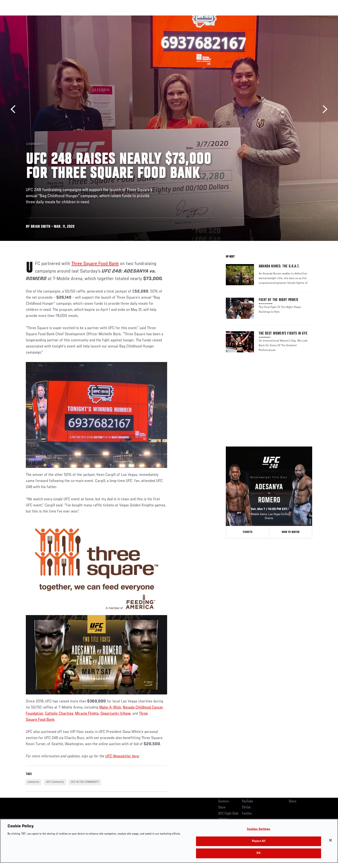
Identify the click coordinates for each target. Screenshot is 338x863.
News (79, 18)
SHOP (302, 18)
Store (222, 807)
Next (323, 109)
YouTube (247, 801)
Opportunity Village (115, 714)
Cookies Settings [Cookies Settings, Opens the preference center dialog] (258, 829)
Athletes (61, 18)
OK (258, 853)
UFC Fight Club (228, 814)
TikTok (246, 807)
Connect (239, 18)
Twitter (247, 814)
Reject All (258, 841)
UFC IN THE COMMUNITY (85, 782)
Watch (258, 18)
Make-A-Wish (110, 707)
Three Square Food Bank (95, 263)
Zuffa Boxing (281, 18)
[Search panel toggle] (315, 18)
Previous (15, 109)
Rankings (40, 18)
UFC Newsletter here (122, 756)
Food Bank (45, 720)
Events (20, 18)
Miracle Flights (87, 714)
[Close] (330, 840)
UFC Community (55, 782)
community (33, 782)
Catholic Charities (59, 714)
